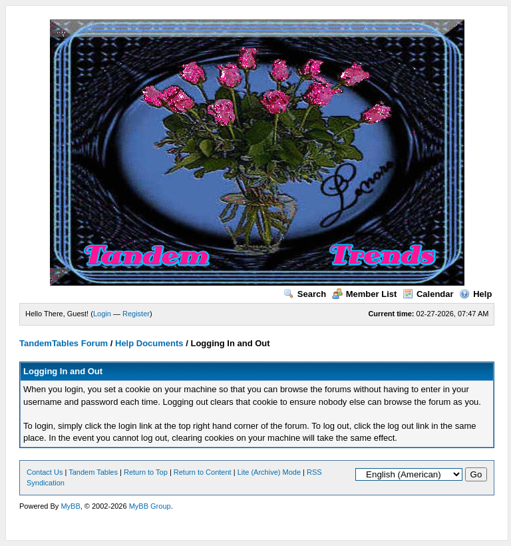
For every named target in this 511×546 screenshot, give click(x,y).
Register (136, 314)
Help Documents (149, 343)
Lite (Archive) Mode (269, 472)
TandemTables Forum (63, 343)
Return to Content (203, 472)
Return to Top (146, 472)
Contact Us (45, 472)
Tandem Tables (93, 472)
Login (102, 314)
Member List (364, 294)
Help (475, 294)
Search (304, 294)
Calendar (428, 294)
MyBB (70, 506)
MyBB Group (150, 506)
